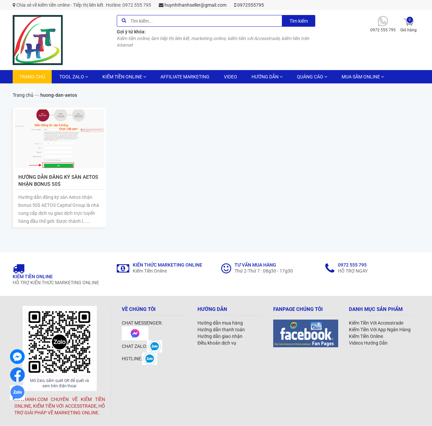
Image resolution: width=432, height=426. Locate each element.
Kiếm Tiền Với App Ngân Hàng (380, 329)
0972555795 (249, 5)
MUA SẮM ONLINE (363, 76)
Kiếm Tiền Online (366, 336)
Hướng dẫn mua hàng (220, 323)
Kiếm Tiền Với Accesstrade (376, 323)
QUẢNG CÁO (312, 76)
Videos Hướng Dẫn (368, 343)
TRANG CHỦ (32, 76)
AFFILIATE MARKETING (184, 76)
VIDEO (230, 76)
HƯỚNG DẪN (267, 76)
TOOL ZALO (73, 76)
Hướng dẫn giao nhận (220, 336)
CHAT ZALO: (142, 346)
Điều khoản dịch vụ (216, 343)
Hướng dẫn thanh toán (221, 329)
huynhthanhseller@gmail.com (193, 5)
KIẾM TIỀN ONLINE (124, 76)
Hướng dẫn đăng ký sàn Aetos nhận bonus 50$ (58, 180)
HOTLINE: (139, 358)
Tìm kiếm (299, 21)
